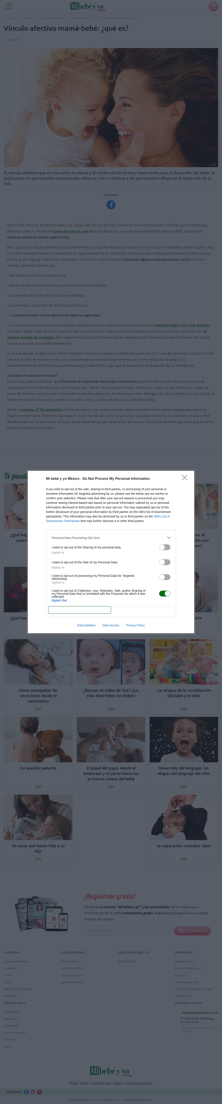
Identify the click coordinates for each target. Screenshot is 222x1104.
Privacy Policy (135, 625)
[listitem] (111, 537)
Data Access (110, 625)
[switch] (164, 547)
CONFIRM (80, 610)
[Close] (186, 479)
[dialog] (111, 552)
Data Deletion (86, 625)
